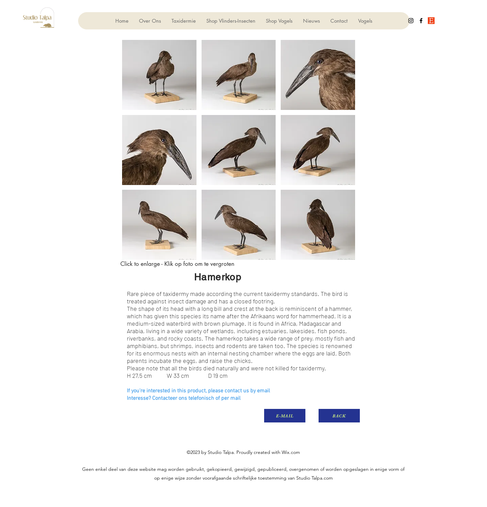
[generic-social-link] (431, 20)
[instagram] (411, 20)
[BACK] (339, 415)
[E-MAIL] (284, 415)
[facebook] (421, 20)
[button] (159, 75)
